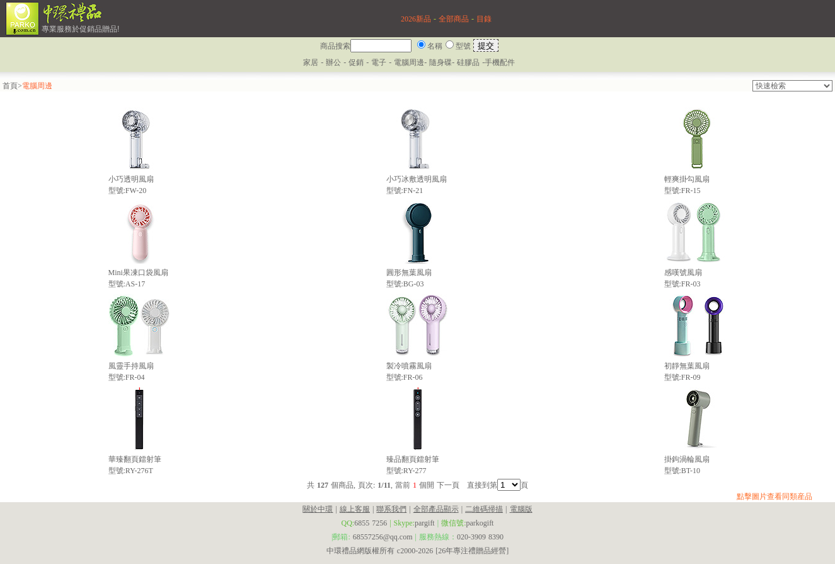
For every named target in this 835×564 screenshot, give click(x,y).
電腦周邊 (409, 62)
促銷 (357, 62)
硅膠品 (468, 62)
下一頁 (448, 485)
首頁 (10, 85)
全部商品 (454, 19)
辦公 (333, 62)
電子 (378, 62)
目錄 (484, 19)
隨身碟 (440, 62)
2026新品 (416, 19)
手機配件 (500, 62)
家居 (310, 62)
